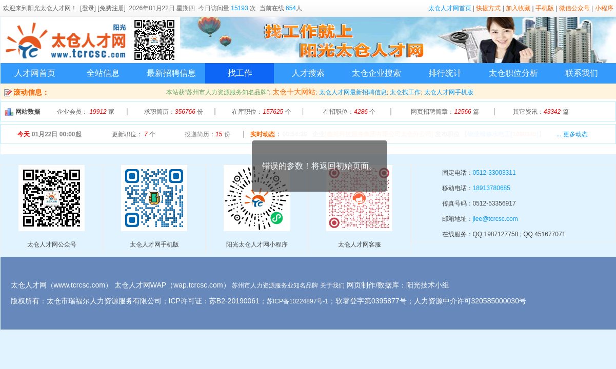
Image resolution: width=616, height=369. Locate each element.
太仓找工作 (405, 92)
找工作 (240, 73)
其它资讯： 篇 (541, 111)
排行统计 (445, 73)
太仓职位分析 (513, 73)
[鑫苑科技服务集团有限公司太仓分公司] (379, 134)
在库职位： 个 (261, 111)
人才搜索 (308, 73)
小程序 (604, 8)
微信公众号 (574, 8)
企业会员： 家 (85, 111)
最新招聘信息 (171, 73)
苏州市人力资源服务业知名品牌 (275, 285)
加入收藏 (518, 8)
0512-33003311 (494, 172)
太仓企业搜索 (376, 73)
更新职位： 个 (133, 134)
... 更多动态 (571, 134)
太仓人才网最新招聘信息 (353, 92)
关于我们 (332, 285)
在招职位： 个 (349, 111)
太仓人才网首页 (449, 8)
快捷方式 (488, 8)
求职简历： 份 (173, 111)
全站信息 (103, 73)
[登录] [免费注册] (103, 8)
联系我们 (581, 73)
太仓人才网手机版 (448, 92)
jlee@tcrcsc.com (495, 218)
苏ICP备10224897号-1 (297, 301)
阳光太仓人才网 (49, 8)
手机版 (544, 8)
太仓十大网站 (293, 92)
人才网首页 (34, 73)
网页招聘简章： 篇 (445, 111)
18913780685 (491, 188)
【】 (503, 134)
